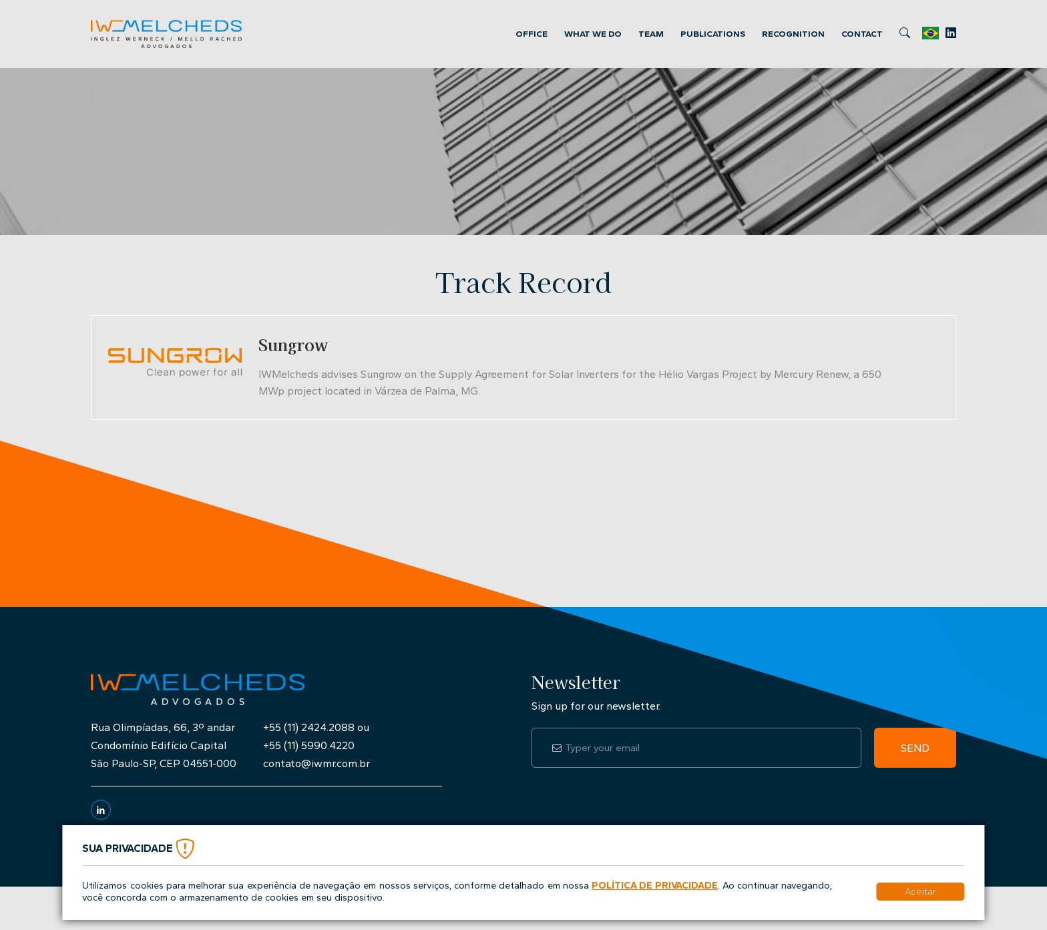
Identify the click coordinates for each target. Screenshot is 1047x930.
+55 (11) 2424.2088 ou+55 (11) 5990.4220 (316, 736)
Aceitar (920, 891)
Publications (712, 34)
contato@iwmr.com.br (316, 763)
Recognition (793, 34)
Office (531, 34)
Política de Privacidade (655, 885)
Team (651, 34)
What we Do (593, 34)
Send (915, 748)
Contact (862, 34)
